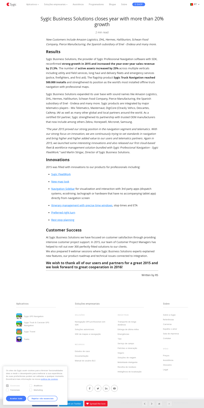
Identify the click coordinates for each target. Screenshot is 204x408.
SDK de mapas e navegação (88, 334)
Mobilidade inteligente (127, 362)
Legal (165, 369)
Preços (166, 355)
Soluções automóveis (84, 329)
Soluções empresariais (55, 4)
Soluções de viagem (127, 357)
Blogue (112, 4)
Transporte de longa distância (127, 323)
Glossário (167, 365)
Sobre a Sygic (169, 315)
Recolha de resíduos (127, 367)
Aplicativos (31, 4)
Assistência (78, 4)
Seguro (121, 353)
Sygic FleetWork (61, 174)
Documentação (81, 356)
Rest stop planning (62, 220)
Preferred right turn (63, 212)
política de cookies (49, 379)
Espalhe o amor (170, 329)
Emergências (123, 334)
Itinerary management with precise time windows (82, 205)
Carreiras (167, 324)
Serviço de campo (126, 343)
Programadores (96, 4)
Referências (168, 319)
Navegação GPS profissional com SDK (90, 323)
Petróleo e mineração (127, 348)
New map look (60, 181)
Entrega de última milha (128, 329)
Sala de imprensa (171, 333)
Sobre (124, 4)
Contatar (167, 338)
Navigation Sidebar (63, 188)
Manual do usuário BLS (85, 360)
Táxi (119, 339)
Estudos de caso (82, 351)
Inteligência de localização (130, 371)
